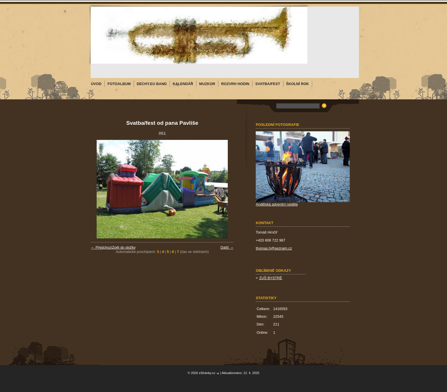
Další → (226, 247)
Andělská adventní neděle (277, 204)
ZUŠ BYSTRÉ (270, 278)
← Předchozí (101, 247)
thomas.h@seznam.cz (274, 248)
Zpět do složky (124, 247)
